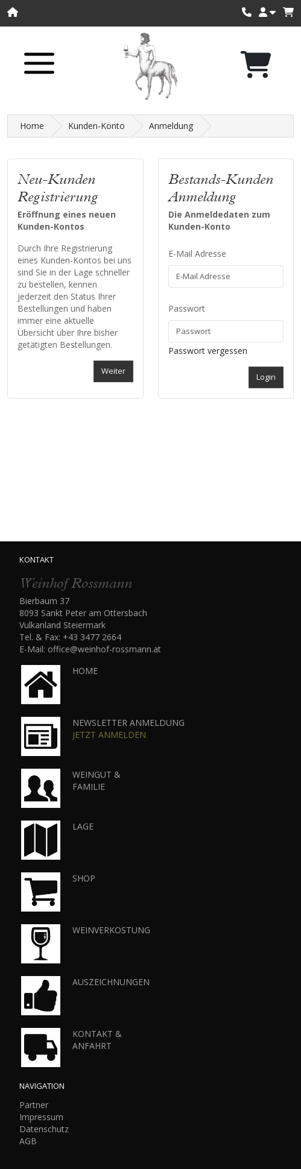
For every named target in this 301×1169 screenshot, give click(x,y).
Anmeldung (171, 125)
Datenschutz (44, 1129)
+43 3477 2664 (92, 637)
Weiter (113, 370)
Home (32, 125)
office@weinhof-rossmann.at (104, 649)
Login (266, 376)
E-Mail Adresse (197, 253)
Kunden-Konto (96, 125)
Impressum (41, 1117)
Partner (33, 1105)
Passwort (186, 308)
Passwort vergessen (207, 350)
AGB (28, 1141)
